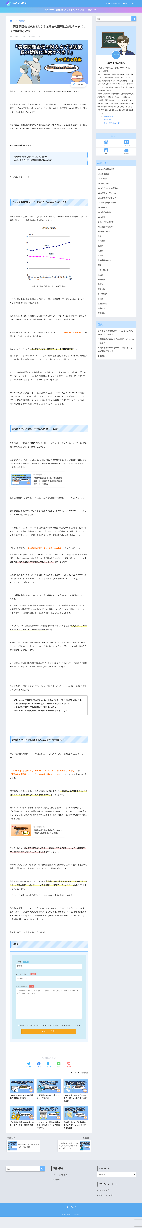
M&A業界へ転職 (104, 214)
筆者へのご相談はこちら (112, 123)
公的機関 (101, 244)
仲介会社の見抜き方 (106, 229)
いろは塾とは (126, 143)
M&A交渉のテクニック (107, 199)
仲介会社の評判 (104, 234)
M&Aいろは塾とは (113, 3)
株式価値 (101, 283)
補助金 (100, 303)
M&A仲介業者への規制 (107, 204)
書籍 (106, 151)
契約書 (100, 258)
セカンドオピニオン (106, 224)
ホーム (106, 143)
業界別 (85, 1082)
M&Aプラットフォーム (107, 194)
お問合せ (126, 3)
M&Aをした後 (103, 184)
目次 (133, 3)
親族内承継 (102, 308)
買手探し (101, 318)
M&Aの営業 (103, 179)
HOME (71, 1218)
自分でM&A (103, 298)
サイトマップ (104, 1202)
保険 (100, 239)
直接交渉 (101, 293)
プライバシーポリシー (107, 1207)
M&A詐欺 (102, 219)
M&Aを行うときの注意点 (108, 189)
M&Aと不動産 (103, 174)
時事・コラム (103, 273)
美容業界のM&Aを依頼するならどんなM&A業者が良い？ (115, 354)
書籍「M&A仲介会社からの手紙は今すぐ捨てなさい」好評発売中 (71, 10)
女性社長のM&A (104, 263)
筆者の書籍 (107, 120)
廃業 (100, 268)
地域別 (100, 248)
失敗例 (100, 253)
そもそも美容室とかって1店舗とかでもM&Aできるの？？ (115, 337)
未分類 (100, 278)
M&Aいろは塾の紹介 (106, 169)
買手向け (101, 313)
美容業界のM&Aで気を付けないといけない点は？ (116, 346)
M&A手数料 (103, 209)
